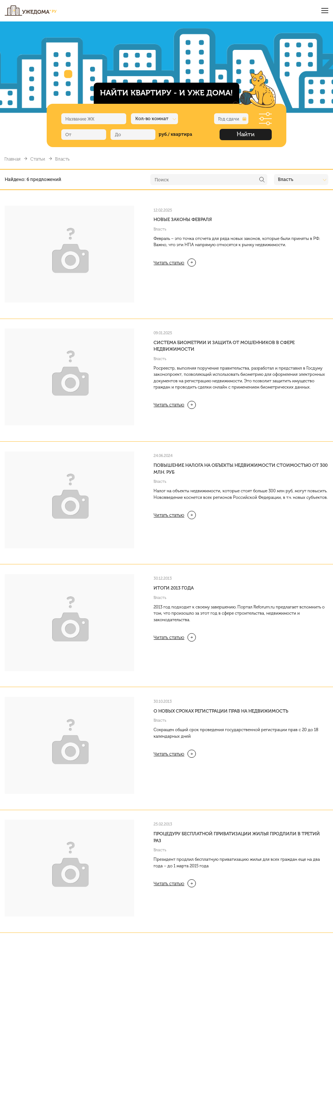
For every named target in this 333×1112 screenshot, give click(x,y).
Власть (160, 229)
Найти (246, 134)
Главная (12, 159)
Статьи (37, 159)
